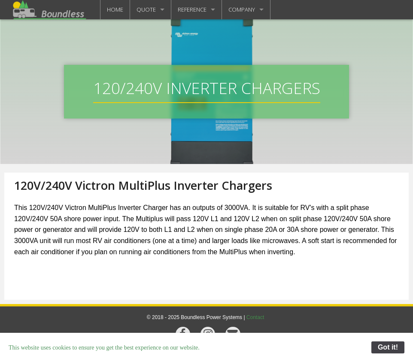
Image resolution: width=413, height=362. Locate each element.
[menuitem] (115, 9)
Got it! (388, 347)
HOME (115, 9)
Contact (255, 317)
